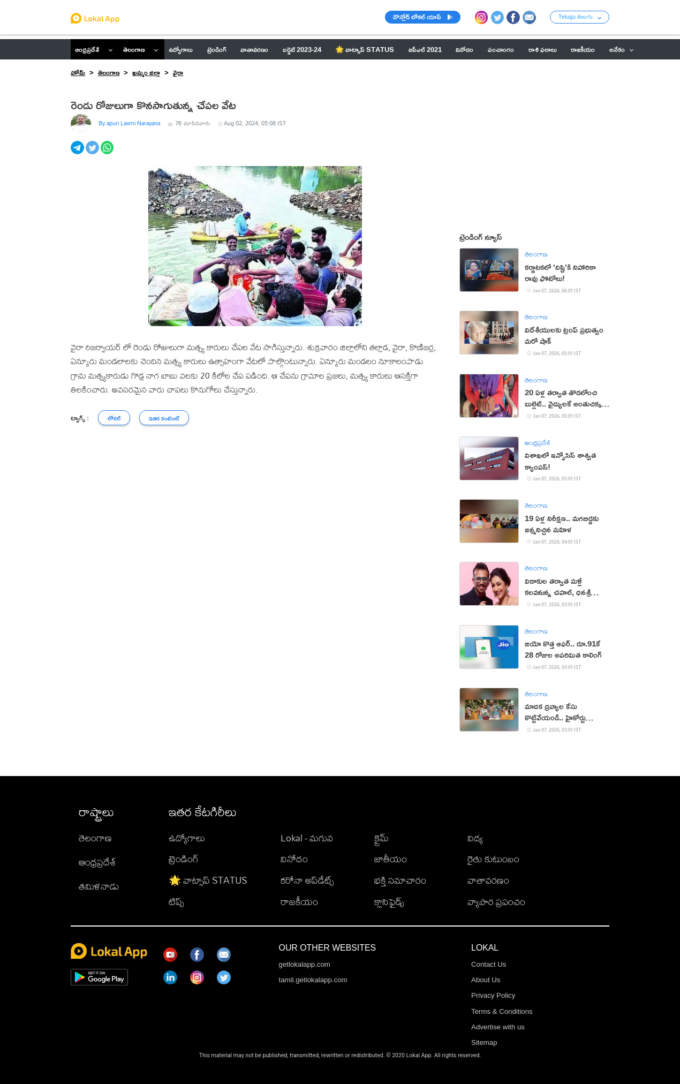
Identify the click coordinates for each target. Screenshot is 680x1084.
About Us (485, 980)
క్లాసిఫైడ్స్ (389, 901)
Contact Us (488, 964)
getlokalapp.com (304, 964)
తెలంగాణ (134, 49)
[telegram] (78, 153)
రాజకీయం (299, 901)
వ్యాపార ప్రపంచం (496, 901)
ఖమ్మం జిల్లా (146, 72)
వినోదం (294, 858)
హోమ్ (78, 72)
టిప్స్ (176, 901)
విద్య (475, 838)
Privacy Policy (493, 995)
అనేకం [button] (621, 49)
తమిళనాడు (99, 886)
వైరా (178, 72)
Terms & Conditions (502, 1011)
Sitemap (484, 1042)
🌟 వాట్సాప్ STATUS (208, 880)
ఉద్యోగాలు (187, 838)
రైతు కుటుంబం (493, 858)
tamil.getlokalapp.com (313, 980)
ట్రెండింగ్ (184, 858)
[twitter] (93, 153)
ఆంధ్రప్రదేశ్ (87, 49)
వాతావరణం (488, 880)
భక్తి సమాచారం (400, 880)
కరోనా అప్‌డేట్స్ (307, 880)
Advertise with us (498, 1027)
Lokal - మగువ (307, 838)
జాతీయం (390, 858)
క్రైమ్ (381, 838)
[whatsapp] (108, 153)
